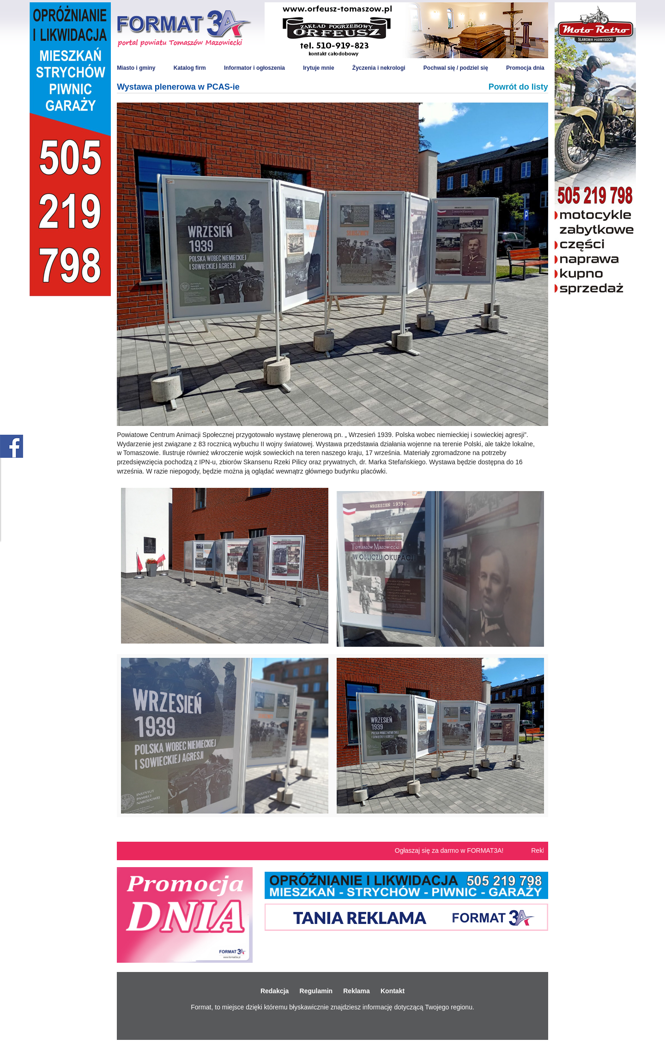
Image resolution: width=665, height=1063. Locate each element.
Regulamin (316, 991)
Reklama (356, 991)
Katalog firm (190, 68)
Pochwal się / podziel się (455, 68)
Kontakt (393, 991)
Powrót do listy (518, 86)
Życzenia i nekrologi (378, 68)
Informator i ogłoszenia (254, 68)
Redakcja (274, 991)
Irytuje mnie (318, 68)
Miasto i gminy (136, 68)
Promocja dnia (525, 68)
